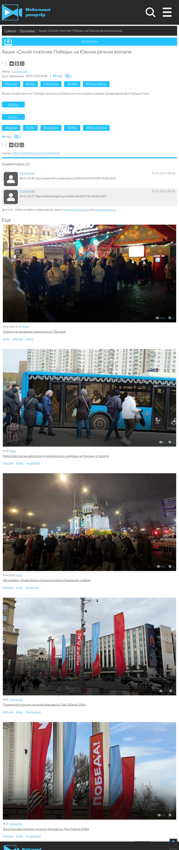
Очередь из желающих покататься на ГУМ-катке (34, 331)
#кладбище (33, 463)
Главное (10, 31)
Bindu (26, 326)
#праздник (51, 84)
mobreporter (20, 71)
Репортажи (27, 31)
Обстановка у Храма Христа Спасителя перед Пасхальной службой (46, 580)
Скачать (13, 104)
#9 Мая (72, 84)
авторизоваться (105, 209)
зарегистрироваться (76, 209)
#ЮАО (30, 84)
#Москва (11, 84)
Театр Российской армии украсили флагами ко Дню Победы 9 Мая (46, 829)
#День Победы (96, 84)
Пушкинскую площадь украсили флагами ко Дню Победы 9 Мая (44, 704)
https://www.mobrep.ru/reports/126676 (36, 153)
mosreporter (27, 173)
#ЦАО (6, 339)
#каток (30, 339)
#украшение (33, 712)
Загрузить (89, 41)
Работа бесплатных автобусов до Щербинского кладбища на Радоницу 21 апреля (56, 456)
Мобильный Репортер (26, 12)
